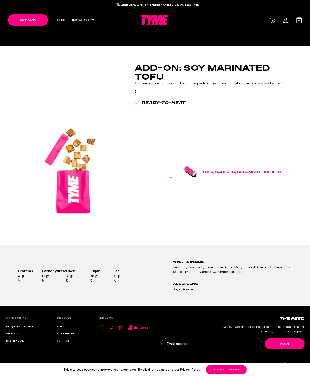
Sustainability (83, 20)
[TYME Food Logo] (155, 19)
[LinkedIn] (120, 327)
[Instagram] (100, 327)
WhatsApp (13, 333)
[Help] (272, 20)
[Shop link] (28, 20)
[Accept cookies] (226, 369)
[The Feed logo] (292, 318)
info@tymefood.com (22, 326)
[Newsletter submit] (285, 343)
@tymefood (14, 340)
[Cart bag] (299, 20)
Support (64, 340)
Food (61, 20)
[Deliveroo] (138, 327)
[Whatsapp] (110, 327)
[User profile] (285, 19)
